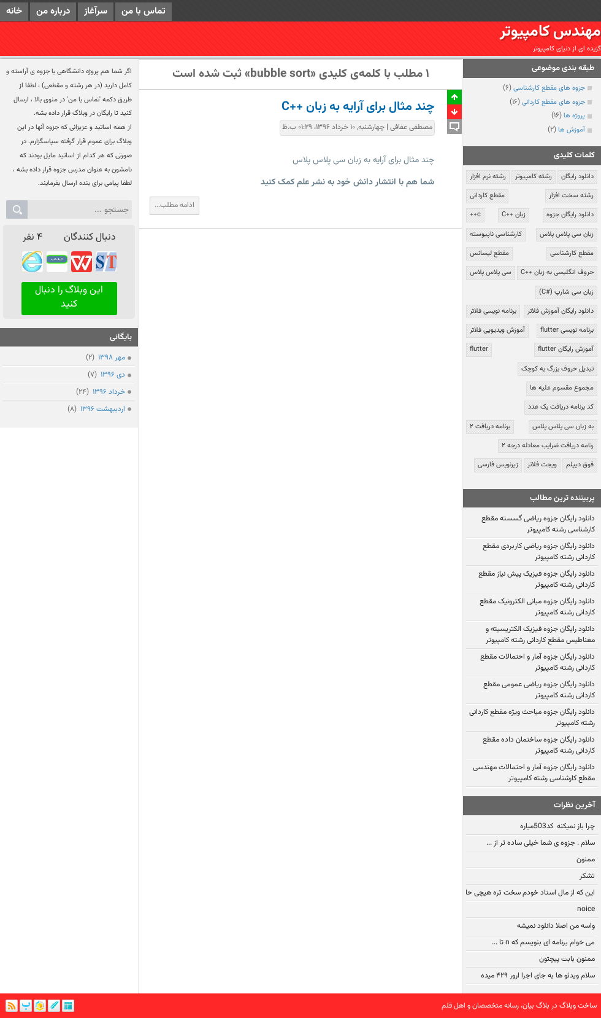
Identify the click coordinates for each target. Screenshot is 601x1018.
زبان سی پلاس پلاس (567, 234)
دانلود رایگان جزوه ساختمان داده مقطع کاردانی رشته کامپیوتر (539, 745)
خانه (14, 11)
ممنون (585, 859)
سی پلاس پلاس (490, 272)
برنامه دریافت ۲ (490, 426)
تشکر (587, 876)
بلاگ (542, 1005)
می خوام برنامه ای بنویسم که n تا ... (543, 942)
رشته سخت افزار (571, 195)
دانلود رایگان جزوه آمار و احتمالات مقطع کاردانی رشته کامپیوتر (537, 662)
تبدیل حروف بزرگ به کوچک (557, 369)
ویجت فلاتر (542, 465)
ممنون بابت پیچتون (567, 959)
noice (586, 909)
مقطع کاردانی (487, 195)
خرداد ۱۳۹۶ (108, 391)
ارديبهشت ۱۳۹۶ (101, 409)
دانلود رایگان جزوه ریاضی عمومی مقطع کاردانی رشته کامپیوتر (539, 690)
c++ (475, 214)
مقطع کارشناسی (572, 253)
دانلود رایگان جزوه (570, 214)
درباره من (53, 11)
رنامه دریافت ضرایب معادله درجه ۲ (548, 445)
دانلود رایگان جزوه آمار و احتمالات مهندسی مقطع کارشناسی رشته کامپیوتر (534, 773)
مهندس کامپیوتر (550, 32)
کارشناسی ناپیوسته (496, 234)
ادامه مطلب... (174, 205)
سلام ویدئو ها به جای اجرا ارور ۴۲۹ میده (538, 975)
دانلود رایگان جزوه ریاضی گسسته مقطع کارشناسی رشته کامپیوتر (538, 524)
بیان (528, 1005)
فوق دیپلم (580, 465)
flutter (479, 349)
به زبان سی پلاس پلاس (563, 426)
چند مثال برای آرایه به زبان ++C (358, 107)
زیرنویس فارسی (498, 465)
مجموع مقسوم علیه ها (562, 388)
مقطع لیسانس (489, 253)
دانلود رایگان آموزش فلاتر (560, 311)
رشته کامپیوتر (533, 176)
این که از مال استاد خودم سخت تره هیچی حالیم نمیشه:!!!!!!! (508, 892)
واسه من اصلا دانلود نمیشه (556, 925)
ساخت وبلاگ (578, 1005)
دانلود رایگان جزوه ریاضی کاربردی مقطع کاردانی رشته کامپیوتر (539, 552)
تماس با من (143, 11)
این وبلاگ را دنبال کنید (69, 297)
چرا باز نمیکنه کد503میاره (557, 826)
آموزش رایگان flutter (566, 349)
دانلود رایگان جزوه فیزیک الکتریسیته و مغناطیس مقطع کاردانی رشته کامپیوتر (540, 635)
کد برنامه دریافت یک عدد (561, 407)
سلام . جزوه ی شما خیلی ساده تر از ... (540, 842)
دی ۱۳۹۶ (112, 374)
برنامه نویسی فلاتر (493, 311)
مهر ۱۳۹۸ (110, 357)
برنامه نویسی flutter (567, 330)
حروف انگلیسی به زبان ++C (557, 272)
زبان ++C (514, 214)
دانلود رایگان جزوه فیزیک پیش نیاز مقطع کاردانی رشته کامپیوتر (536, 579)
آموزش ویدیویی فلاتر (497, 330)
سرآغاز (95, 11)
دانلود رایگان (577, 176)
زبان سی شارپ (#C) (566, 292)
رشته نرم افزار (488, 176)
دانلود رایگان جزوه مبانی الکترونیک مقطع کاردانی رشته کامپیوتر (537, 607)
